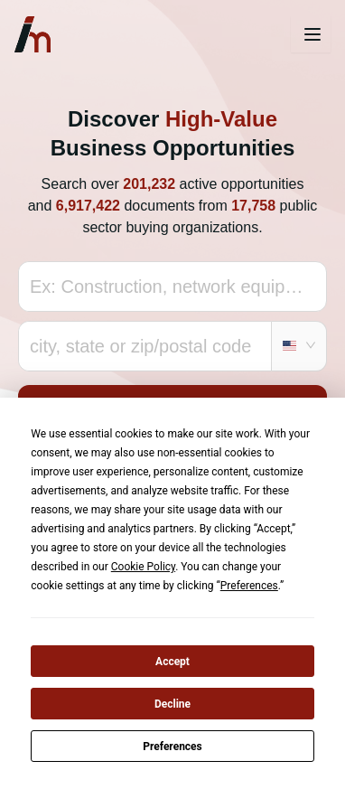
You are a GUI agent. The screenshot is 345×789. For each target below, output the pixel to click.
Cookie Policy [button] (143, 566)
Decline (172, 704)
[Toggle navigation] (311, 34)
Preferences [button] (249, 585)
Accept (172, 661)
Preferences (172, 746)
